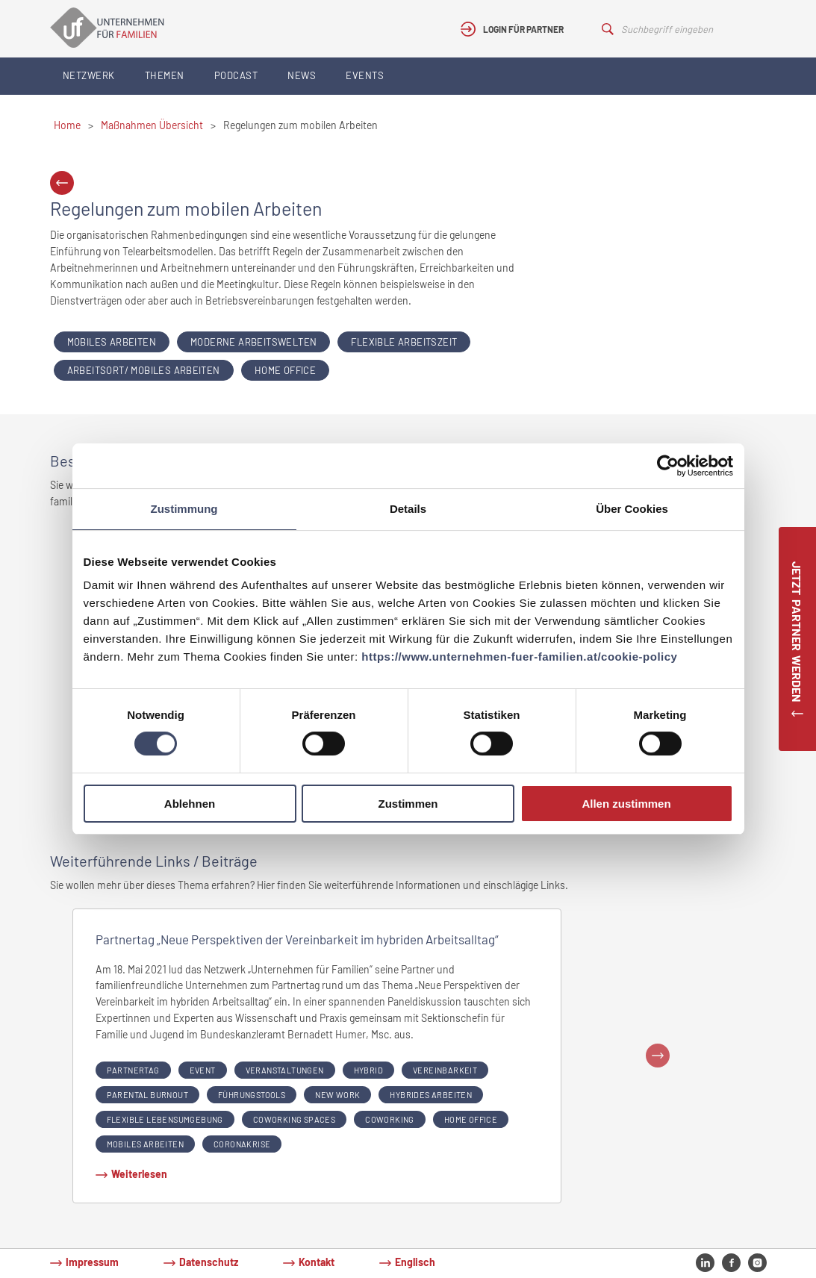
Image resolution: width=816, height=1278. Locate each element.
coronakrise (242, 1144)
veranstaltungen (285, 1070)
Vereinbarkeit (445, 1070)
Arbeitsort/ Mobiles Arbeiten (143, 370)
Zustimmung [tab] (184, 508)
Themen (164, 75)
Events (365, 75)
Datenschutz (208, 1262)
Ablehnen (189, 803)
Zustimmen (407, 803)
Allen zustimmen (626, 803)
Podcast (236, 75)
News (301, 75)
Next (658, 1055)
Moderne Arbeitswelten (253, 342)
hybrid (368, 1070)
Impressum (92, 1262)
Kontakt (316, 1262)
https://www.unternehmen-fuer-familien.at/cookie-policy (519, 656)
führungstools (251, 1095)
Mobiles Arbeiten (111, 342)
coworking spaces (294, 1119)
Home (67, 125)
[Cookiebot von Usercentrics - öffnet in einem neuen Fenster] (667, 466)
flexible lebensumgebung (165, 1119)
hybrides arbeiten (431, 1095)
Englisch (415, 1262)
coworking (389, 1119)
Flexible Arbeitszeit (404, 342)
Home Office (285, 370)
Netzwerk (89, 75)
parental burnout (147, 1095)
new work (337, 1095)
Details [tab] (408, 508)
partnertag (133, 1070)
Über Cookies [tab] (632, 508)
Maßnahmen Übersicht (152, 125)
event (203, 1070)
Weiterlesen (139, 1174)
